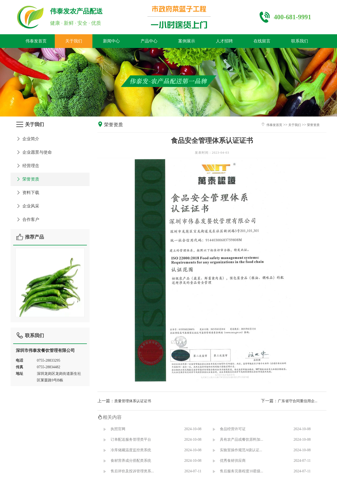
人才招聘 (224, 41)
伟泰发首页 (36, 41)
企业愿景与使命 (34, 152)
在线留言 (262, 41)
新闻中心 (111, 41)
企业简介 (27, 139)
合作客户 (27, 219)
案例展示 (186, 41)
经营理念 (27, 165)
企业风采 (27, 206)
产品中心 (149, 41)
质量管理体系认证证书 (132, 401)
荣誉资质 (27, 179)
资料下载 (27, 192)
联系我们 (299, 41)
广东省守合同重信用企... (298, 401)
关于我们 (73, 41)
